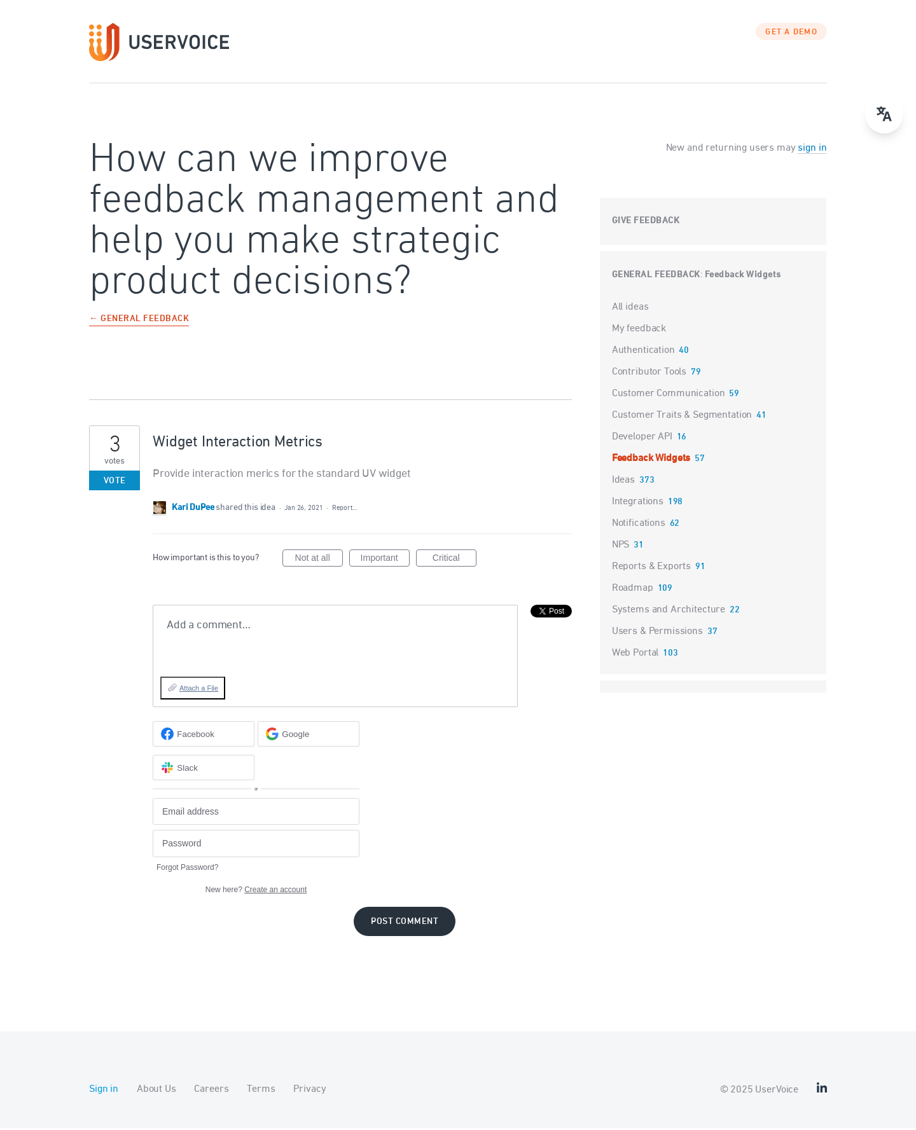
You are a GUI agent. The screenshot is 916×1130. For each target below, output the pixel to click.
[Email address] (256, 813)
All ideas (630, 309)
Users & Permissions (657, 633)
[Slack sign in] (203, 770)
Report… (344, 510)
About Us (156, 1091)
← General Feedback (139, 321)
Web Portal (635, 655)
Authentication (643, 352)
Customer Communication (668, 395)
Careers (211, 1091)
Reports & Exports (651, 568)
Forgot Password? (187, 869)
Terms (261, 1091)
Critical (454, 562)
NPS (621, 547)
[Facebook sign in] (203, 736)
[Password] (256, 846)
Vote (115, 483)
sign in (812, 150)
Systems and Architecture (668, 612)
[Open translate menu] (884, 114)
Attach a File (198, 690)
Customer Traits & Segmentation (682, 417)
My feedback (639, 331)
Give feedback (646, 222)
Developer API (642, 439)
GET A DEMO (791, 35)
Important (385, 562)
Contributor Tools (649, 374)
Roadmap (632, 590)
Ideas (623, 482)
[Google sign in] (308, 736)
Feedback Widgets (743, 277)
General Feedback (656, 277)
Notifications (638, 525)
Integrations (637, 504)
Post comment (404, 923)
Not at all (319, 562)
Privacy (309, 1091)
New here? (256, 891)
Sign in (103, 1091)
